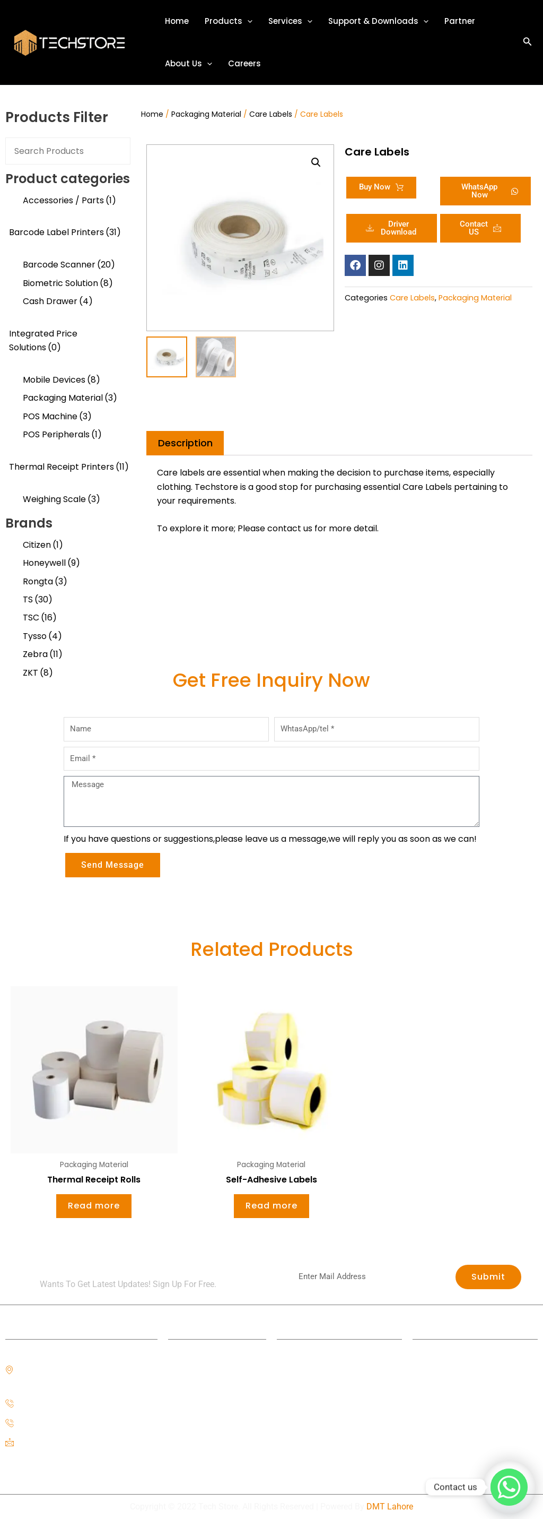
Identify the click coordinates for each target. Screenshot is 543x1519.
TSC (40, 617)
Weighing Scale (61, 499)
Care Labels (270, 114)
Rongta (45, 581)
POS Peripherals (62, 434)
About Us (188, 63)
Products (228, 21)
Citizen (43, 545)
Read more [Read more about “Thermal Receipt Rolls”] (94, 1205)
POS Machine (57, 416)
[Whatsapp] (509, 1487)
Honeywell (51, 563)
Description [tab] (185, 443)
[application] (247, 21)
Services (290, 21)
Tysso (42, 636)
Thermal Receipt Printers (69, 467)
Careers (244, 63)
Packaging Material (70, 398)
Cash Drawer (58, 301)
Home (177, 21)
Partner (459, 21)
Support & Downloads (378, 21)
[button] (527, 42)
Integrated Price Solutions (43, 340)
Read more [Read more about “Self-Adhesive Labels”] (271, 1205)
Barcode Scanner (69, 264)
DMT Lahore (389, 1506)
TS (37, 599)
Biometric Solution (68, 283)
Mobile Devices (61, 380)
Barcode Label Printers (65, 232)
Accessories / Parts (69, 200)
